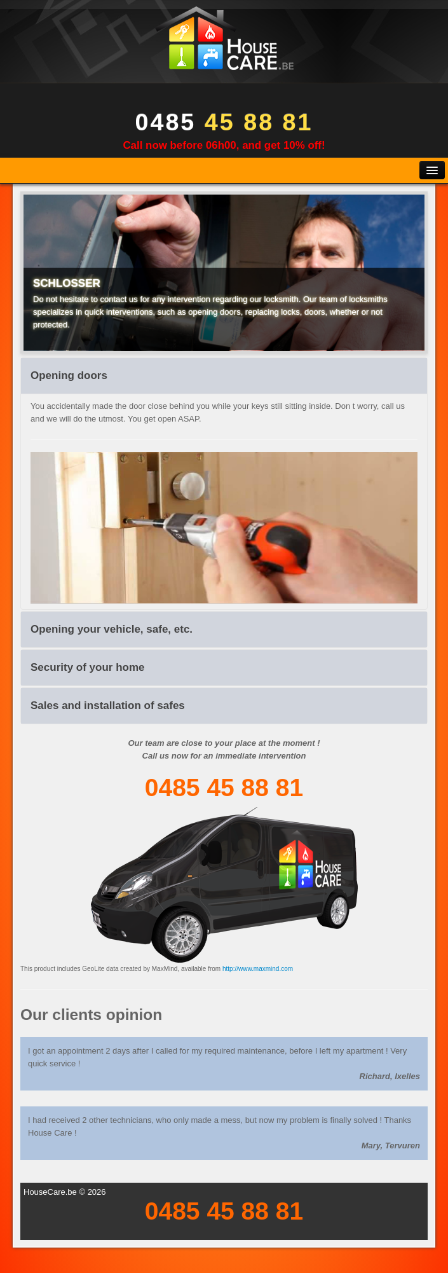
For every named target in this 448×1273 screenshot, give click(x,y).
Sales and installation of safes (108, 705)
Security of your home (87, 667)
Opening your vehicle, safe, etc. (112, 629)
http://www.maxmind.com (257, 968)
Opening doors (69, 375)
